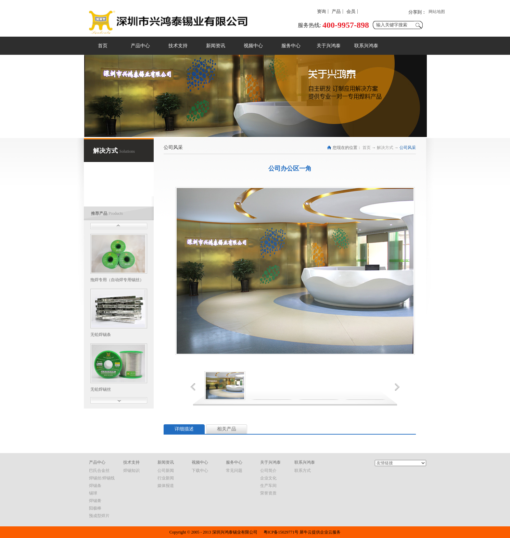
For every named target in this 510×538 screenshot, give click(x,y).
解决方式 (385, 147)
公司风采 (407, 147)
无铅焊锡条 (100, 334)
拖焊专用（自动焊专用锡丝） (117, 279)
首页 (102, 45)
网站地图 (437, 11)
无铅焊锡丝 (100, 389)
